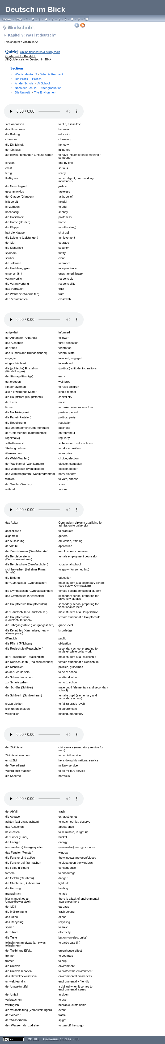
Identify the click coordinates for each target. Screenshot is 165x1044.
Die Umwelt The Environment (35, 92)
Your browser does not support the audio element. (44, 111)
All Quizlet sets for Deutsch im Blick (28, 59)
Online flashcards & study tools (40, 52)
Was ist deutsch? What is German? (39, 74)
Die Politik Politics (28, 78)
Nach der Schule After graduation (38, 87)
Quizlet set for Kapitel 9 (20, 56)
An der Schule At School (32, 83)
